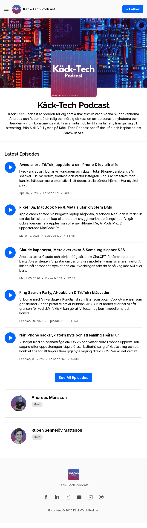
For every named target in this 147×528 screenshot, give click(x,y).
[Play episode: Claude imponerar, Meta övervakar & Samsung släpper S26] (10, 252)
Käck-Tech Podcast (39, 9)
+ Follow (133, 9)
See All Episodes (73, 377)
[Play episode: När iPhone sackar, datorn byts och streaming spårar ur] (10, 337)
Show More (73, 133)
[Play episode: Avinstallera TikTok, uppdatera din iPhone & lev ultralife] (10, 167)
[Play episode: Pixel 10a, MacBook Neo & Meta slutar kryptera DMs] (10, 209)
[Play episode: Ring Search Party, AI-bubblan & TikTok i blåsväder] (10, 295)
